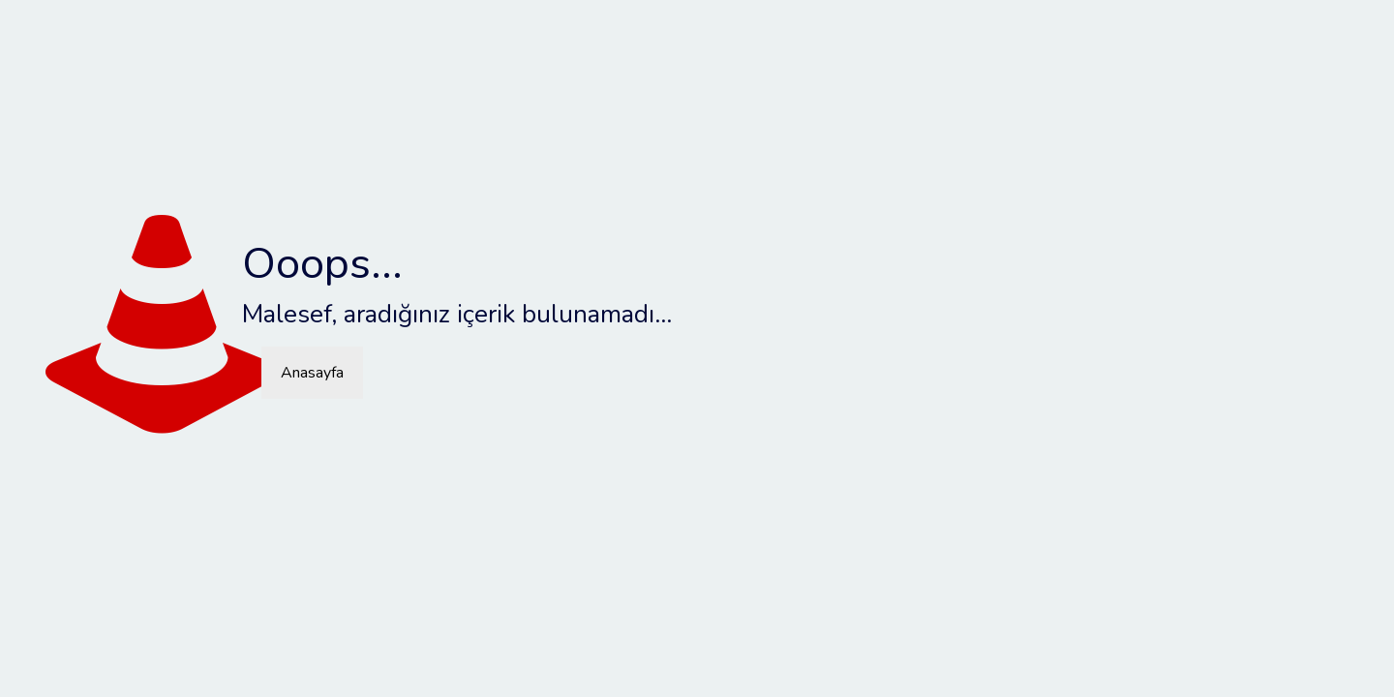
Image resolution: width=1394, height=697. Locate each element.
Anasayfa (312, 372)
